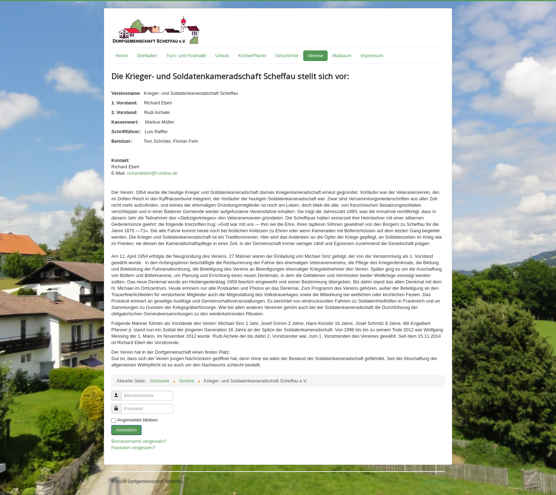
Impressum (372, 55)
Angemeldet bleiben (137, 420)
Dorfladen (147, 55)
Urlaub (222, 55)
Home (122, 55)
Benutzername (119, 392)
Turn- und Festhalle (186, 55)
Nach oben (433, 481)
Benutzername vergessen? (138, 441)
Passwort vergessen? (133, 447)
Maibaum (342, 55)
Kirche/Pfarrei (252, 55)
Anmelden (126, 430)
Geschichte (286, 55)
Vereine (315, 55)
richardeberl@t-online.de (152, 173)
